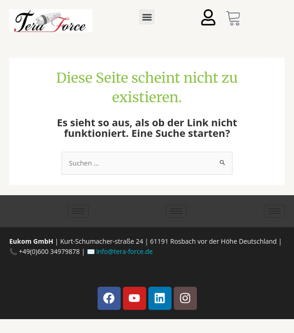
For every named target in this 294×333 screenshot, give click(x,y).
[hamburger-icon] (78, 211)
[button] (146, 17)
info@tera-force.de (124, 251)
